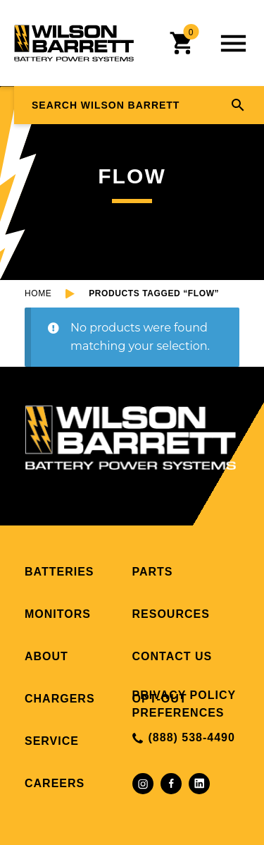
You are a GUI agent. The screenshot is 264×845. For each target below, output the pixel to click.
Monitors (58, 614)
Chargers (60, 699)
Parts (152, 572)
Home (38, 293)
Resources (171, 614)
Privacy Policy (184, 695)
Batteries (59, 572)
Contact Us (172, 656)
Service (52, 741)
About (46, 656)
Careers (54, 783)
